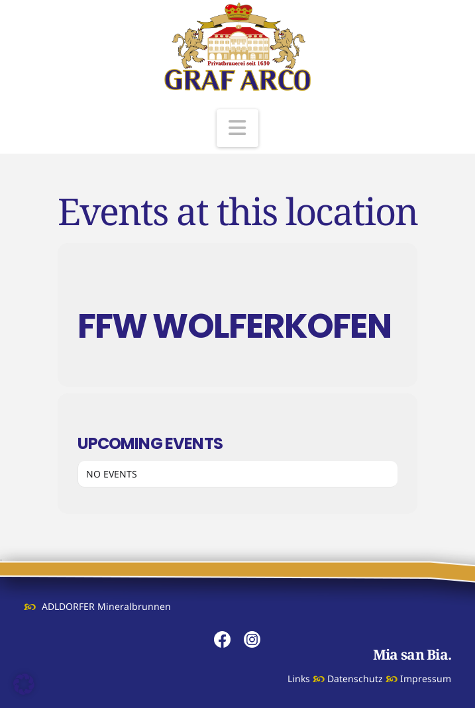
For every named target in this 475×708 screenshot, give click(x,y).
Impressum (425, 678)
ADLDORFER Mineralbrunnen (106, 606)
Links (299, 678)
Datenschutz (355, 678)
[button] (238, 128)
